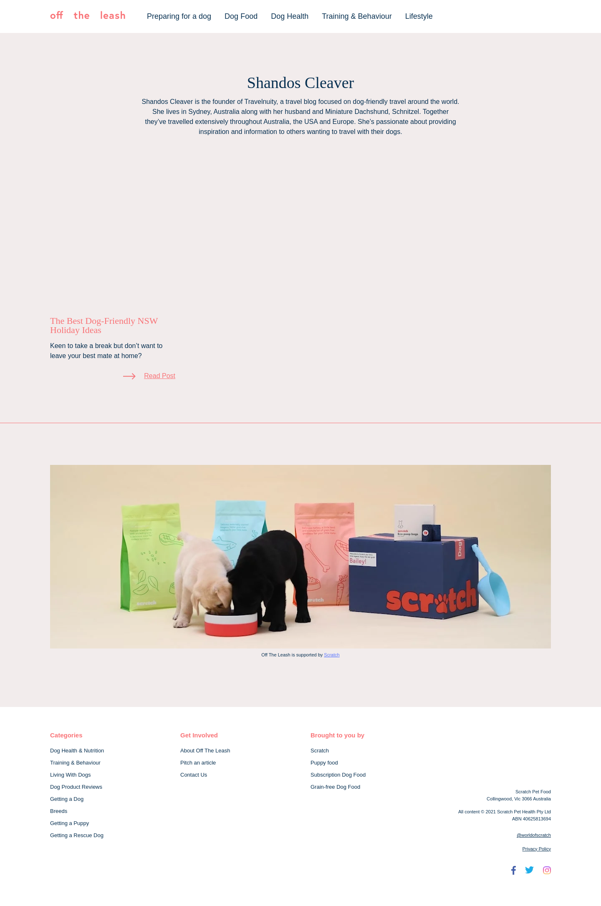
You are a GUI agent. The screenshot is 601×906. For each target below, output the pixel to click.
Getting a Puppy (69, 823)
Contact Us (193, 775)
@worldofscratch (534, 835)
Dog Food (241, 16)
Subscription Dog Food (338, 775)
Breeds (58, 811)
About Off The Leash (205, 750)
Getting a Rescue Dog (77, 835)
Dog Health (289, 16)
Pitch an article (198, 763)
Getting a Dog (66, 799)
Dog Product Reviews (76, 787)
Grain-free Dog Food (335, 787)
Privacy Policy (537, 848)
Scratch (331, 654)
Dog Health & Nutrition (77, 750)
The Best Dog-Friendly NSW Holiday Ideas (104, 325)
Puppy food (324, 763)
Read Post (159, 375)
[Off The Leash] (87, 16)
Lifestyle (419, 16)
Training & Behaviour (356, 16)
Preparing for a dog (179, 16)
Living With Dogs (70, 775)
